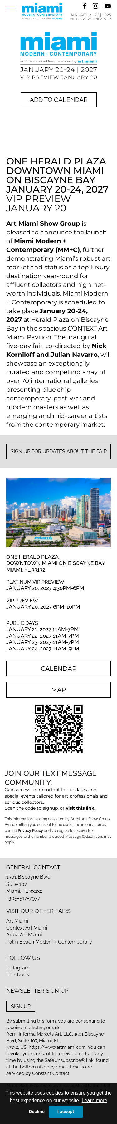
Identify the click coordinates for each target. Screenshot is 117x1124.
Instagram (18, 968)
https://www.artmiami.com (57, 1047)
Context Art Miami (26, 928)
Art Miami (17, 921)
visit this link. (80, 808)
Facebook (17, 975)
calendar (58, 668)
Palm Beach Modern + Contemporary (49, 942)
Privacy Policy (30, 830)
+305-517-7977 (23, 898)
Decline (37, 1111)
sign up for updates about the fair (59, 451)
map (58, 690)
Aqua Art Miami (24, 935)
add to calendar (59, 100)
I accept (65, 1111)
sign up (21, 1006)
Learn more (94, 1100)
